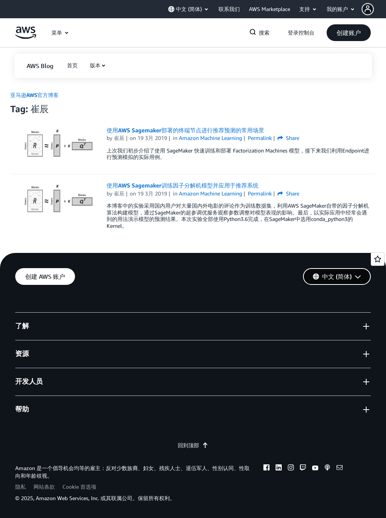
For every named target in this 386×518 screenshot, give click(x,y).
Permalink (260, 138)
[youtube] (315, 468)
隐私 (20, 486)
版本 (95, 65)
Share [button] (288, 138)
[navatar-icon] (368, 9)
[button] (374, 9)
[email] (340, 468)
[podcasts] (327, 468)
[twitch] (303, 468)
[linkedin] (279, 468)
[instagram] (291, 468)
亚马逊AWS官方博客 (34, 95)
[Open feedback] (377, 259)
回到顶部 (193, 445)
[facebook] (266, 468)
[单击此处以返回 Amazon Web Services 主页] (25, 36)
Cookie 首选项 (79, 486)
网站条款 (44, 486)
